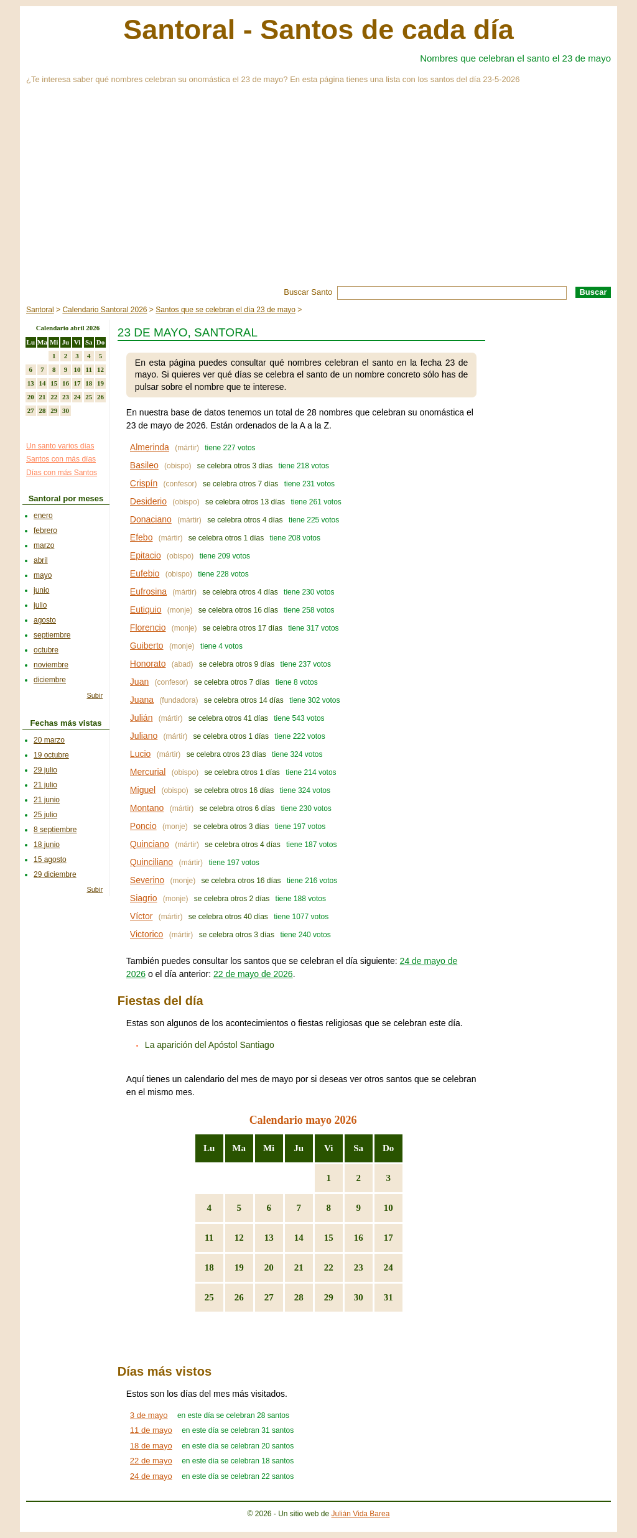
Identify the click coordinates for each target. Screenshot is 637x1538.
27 (269, 1297)
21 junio (47, 799)
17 (388, 1238)
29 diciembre (55, 874)
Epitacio (145, 555)
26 (239, 1297)
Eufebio (144, 573)
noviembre (51, 664)
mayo (43, 575)
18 (209, 1267)
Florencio (148, 627)
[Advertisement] (318, 193)
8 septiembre (55, 829)
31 (388, 1297)
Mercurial (148, 772)
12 (239, 1238)
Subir (94, 695)
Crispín (143, 483)
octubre (46, 650)
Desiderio (148, 501)
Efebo (141, 537)
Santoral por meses (66, 498)
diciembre (50, 679)
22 (328, 1267)
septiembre (52, 635)
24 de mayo (151, 1476)
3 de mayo (149, 1415)
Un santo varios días (60, 446)
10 (388, 1208)
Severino (147, 880)
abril (41, 560)
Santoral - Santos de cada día (318, 29)
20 (269, 1267)
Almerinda (149, 447)
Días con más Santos (61, 472)
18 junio (47, 844)
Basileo (144, 465)
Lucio (140, 754)
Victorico (146, 934)
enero (43, 515)
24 (388, 1267)
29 (328, 1297)
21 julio (45, 785)
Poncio (143, 826)
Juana (142, 700)
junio (41, 590)
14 (299, 1238)
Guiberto (147, 646)
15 (328, 1238)
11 (209, 1238)
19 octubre (51, 755)
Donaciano (151, 519)
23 (358, 1267)
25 (209, 1297)
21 (299, 1267)
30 (358, 1297)
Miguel (143, 790)
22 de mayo (151, 1460)
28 (299, 1297)
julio (40, 605)
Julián (141, 718)
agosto (45, 620)
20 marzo (49, 740)
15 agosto (50, 859)
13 (269, 1238)
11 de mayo (151, 1430)
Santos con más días (61, 459)
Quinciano (149, 844)
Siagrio (143, 898)
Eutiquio (146, 609)
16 (358, 1238)
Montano (147, 808)
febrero (45, 530)
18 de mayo (151, 1445)
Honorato (148, 664)
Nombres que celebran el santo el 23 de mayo (515, 58)
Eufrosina (148, 591)
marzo (44, 545)
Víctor (141, 916)
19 (239, 1267)
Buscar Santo (308, 292)
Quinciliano (151, 862)
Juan (139, 682)
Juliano (143, 736)
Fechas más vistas (66, 723)
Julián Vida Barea (361, 1513)
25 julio (45, 814)
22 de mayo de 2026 (253, 974)
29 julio (45, 770)
